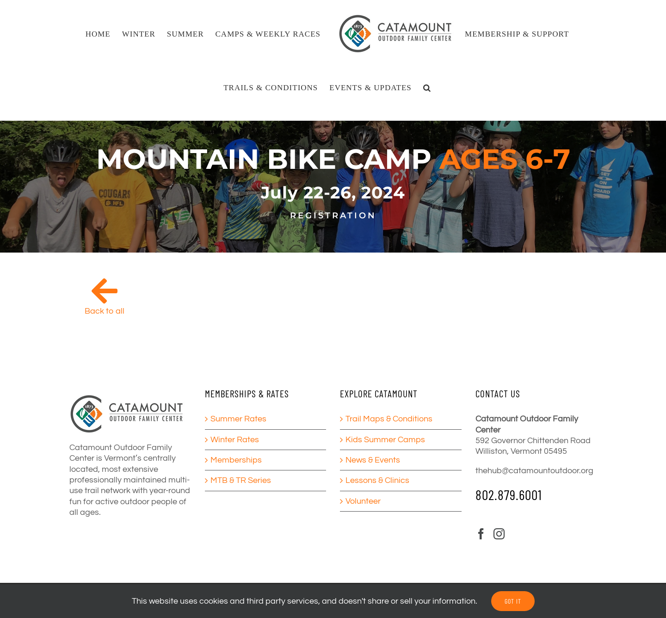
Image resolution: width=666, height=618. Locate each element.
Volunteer (363, 501)
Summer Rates (238, 418)
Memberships (236, 460)
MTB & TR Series (240, 480)
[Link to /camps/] (104, 291)
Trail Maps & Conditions (388, 418)
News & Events (372, 460)
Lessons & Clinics (377, 480)
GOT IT (513, 601)
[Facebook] (481, 533)
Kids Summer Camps (385, 439)
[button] (427, 87)
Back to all (104, 311)
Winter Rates (234, 439)
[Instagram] (499, 533)
